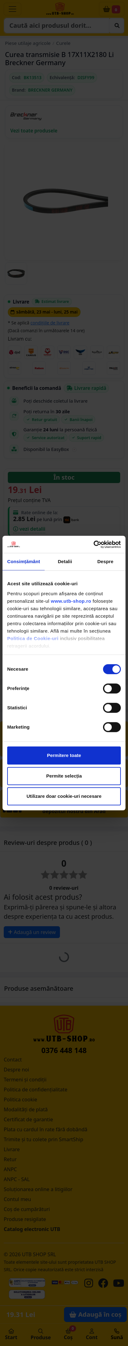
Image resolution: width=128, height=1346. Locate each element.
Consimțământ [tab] (23, 561)
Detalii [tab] (65, 561)
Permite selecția (64, 775)
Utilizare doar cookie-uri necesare (64, 796)
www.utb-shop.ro (71, 601)
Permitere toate (64, 755)
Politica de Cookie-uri (32, 638)
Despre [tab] (105, 561)
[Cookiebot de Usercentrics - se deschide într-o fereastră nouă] (93, 544)
